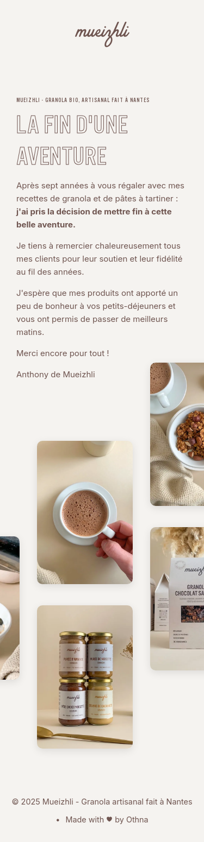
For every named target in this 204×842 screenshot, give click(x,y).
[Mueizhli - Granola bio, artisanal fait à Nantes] (102, 36)
